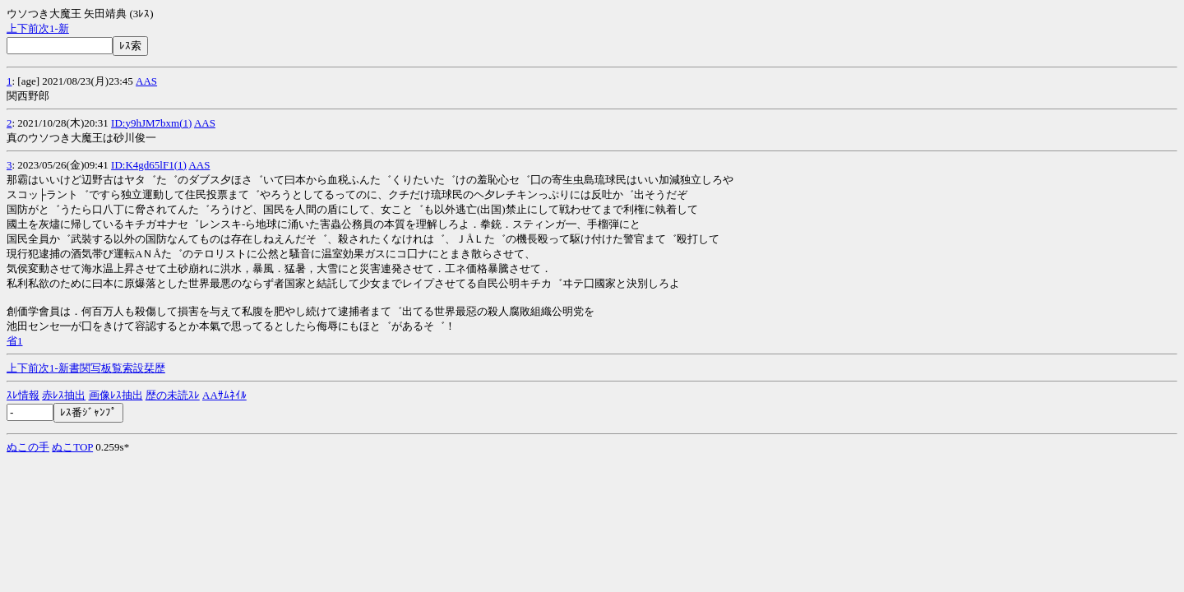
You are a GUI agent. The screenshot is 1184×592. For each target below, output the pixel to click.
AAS (146, 81)
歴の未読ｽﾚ (173, 395)
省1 (15, 341)
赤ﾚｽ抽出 (64, 395)
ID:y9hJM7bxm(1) (151, 123)
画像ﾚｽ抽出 (116, 395)
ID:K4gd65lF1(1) (149, 165)
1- (53, 28)
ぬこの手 (28, 447)
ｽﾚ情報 (23, 395)
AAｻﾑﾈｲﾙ (224, 395)
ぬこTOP (72, 447)
